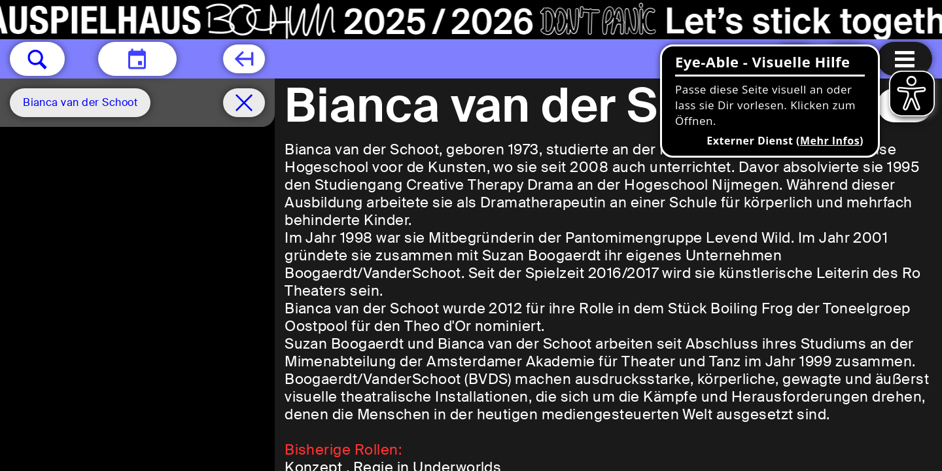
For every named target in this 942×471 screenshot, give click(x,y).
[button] (37, 59)
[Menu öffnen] (904, 59)
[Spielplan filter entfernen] (244, 102)
